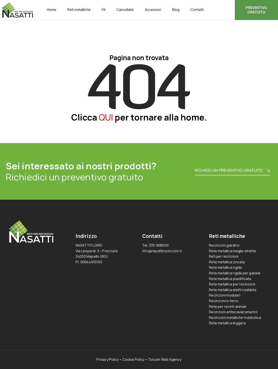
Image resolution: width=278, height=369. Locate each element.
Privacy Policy (107, 359)
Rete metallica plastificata (230, 278)
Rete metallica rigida (225, 267)
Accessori (153, 9)
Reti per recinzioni (223, 256)
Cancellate (125, 9)
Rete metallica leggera (227, 323)
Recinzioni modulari (224, 295)
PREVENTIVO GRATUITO (256, 10)
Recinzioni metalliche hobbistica (235, 317)
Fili (103, 9)
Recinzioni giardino (224, 245)
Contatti (197, 9)
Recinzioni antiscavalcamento (233, 312)
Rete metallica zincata (227, 262)
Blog (175, 9)
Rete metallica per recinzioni (232, 284)
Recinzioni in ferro (223, 300)
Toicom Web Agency (164, 359)
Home (51, 9)
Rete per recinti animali (227, 306)
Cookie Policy (133, 359)
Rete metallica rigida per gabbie (234, 273)
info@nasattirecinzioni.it (162, 251)
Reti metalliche (79, 9)
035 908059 (159, 245)
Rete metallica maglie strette (232, 251)
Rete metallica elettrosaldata (232, 289)
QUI (106, 117)
